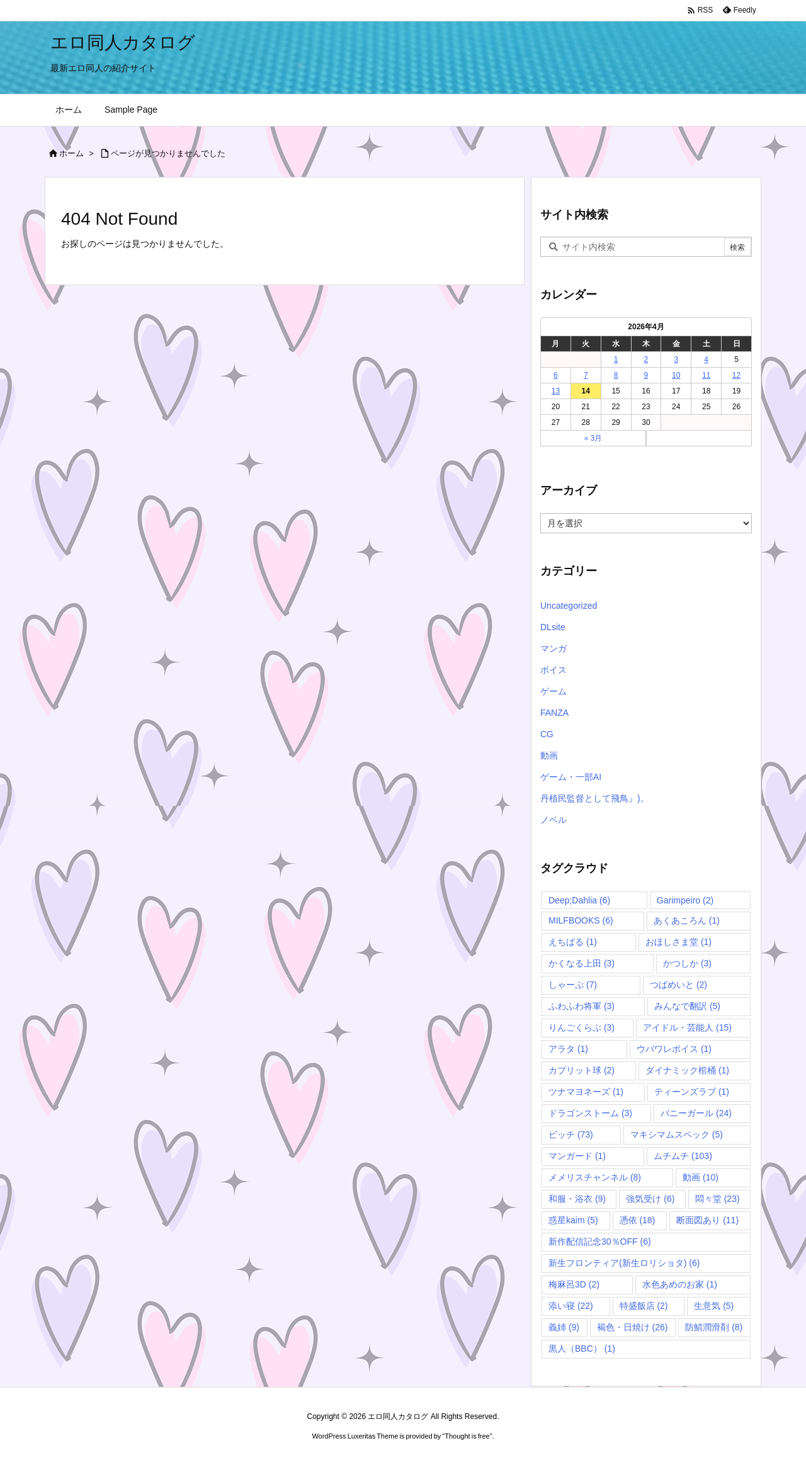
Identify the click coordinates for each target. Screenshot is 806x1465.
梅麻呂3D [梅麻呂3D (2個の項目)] (573, 1284)
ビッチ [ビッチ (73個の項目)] (570, 1134)
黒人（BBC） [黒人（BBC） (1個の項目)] (581, 1348)
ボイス (553, 670)
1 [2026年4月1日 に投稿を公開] (616, 359)
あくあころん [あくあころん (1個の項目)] (687, 920)
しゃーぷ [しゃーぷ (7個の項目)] (572, 985)
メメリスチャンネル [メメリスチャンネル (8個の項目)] (594, 1177)
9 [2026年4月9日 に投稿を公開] (646, 375)
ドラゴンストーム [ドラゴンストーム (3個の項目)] (590, 1113)
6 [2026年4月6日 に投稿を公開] (555, 375)
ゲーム (553, 691)
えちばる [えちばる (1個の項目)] (572, 942)
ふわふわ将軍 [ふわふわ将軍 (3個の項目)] (581, 1006)
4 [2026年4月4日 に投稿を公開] (706, 359)
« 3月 (593, 438)
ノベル (553, 820)
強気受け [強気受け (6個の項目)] (650, 1199)
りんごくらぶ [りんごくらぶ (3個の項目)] (581, 1027)
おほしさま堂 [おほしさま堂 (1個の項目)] (678, 942)
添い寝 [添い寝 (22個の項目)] (570, 1306)
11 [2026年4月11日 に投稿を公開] (706, 375)
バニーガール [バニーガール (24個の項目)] (696, 1113)
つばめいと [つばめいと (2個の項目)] (678, 985)
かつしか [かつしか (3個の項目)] (687, 963)
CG (546, 734)
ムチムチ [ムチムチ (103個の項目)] (683, 1156)
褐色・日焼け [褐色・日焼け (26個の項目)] (632, 1327)
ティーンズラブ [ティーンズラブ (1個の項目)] (691, 1092)
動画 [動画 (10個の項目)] (700, 1177)
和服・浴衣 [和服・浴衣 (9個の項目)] (577, 1199)
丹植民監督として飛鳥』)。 (594, 798)
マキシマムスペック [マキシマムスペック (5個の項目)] (676, 1134)
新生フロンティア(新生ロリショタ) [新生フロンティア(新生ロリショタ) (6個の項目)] (624, 1263)
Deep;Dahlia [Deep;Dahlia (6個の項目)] (579, 900)
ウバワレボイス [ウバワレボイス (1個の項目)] (674, 1049)
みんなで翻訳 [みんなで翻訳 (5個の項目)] (687, 1006)
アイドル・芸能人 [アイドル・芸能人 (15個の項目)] (687, 1027)
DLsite (552, 627)
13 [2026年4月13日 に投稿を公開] (556, 391)
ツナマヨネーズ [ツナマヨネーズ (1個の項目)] (585, 1092)
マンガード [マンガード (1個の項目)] (577, 1156)
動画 (549, 755)
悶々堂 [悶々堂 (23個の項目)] (717, 1199)
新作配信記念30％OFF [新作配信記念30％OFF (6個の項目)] (599, 1241)
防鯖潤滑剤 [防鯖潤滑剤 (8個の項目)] (713, 1327)
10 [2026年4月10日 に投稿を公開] (676, 375)
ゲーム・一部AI (570, 777)
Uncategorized (568, 606)
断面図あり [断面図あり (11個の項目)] (707, 1220)
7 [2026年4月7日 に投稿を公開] (586, 375)
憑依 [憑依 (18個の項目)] (638, 1220)
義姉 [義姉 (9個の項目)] (563, 1327)
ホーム (71, 153)
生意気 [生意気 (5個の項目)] (714, 1306)
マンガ (553, 648)
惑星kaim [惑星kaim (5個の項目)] (573, 1220)
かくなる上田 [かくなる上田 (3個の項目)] (581, 963)
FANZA (554, 713)
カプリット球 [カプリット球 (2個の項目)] (581, 1070)
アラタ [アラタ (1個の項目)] (568, 1049)
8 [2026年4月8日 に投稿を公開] (616, 375)
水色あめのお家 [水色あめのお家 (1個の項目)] (679, 1284)
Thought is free (467, 1436)
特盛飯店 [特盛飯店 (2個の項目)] (644, 1306)
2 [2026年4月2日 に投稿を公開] (646, 359)
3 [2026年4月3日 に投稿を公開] (676, 359)
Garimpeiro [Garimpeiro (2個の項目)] (685, 900)
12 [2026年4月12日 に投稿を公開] (736, 375)
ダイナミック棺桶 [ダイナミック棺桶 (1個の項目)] (687, 1070)
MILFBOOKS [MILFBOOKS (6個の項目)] (580, 920)
